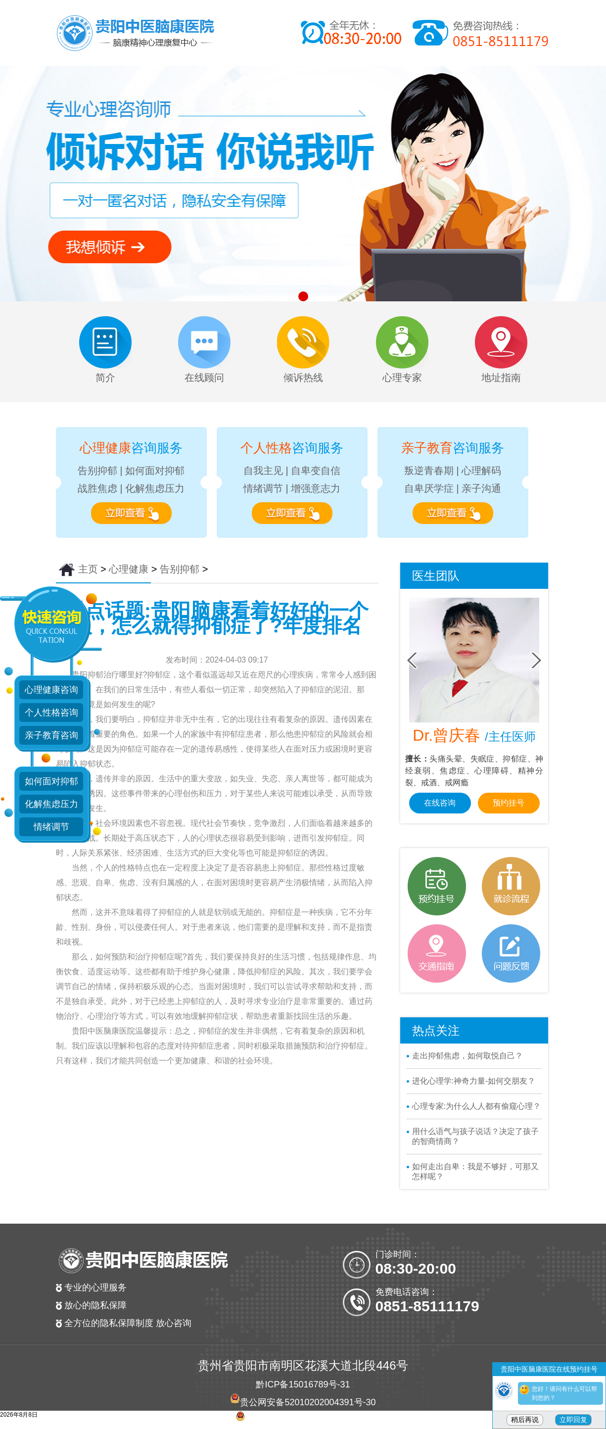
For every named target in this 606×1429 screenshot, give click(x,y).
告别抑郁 (97, 470)
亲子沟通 (481, 488)
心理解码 (481, 470)
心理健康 (128, 569)
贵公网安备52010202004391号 (301, 1402)
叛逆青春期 (429, 470)
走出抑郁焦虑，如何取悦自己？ (467, 1055)
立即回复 (573, 1420)
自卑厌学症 (429, 488)
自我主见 (263, 470)
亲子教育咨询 (51, 735)
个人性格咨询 (51, 712)
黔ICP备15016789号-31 (303, 1384)
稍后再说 (525, 1420)
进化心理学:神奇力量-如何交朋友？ (474, 1081)
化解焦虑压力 (155, 488)
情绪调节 (263, 488)
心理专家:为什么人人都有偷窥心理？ (476, 1106)
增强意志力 (315, 488)
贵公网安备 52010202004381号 (308, 1420)
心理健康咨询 (51, 690)
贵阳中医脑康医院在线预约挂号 (549, 1369)
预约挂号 (508, 803)
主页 (88, 569)
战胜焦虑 (97, 488)
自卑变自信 (315, 470)
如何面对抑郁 (155, 470)
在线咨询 (440, 803)
